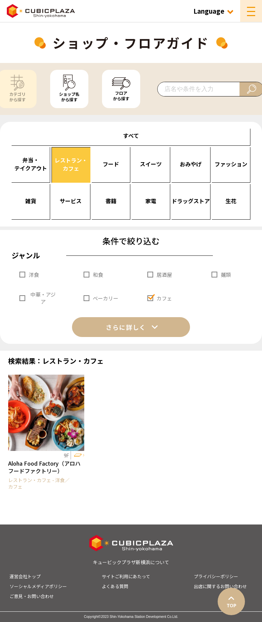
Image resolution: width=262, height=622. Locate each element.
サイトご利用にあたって (126, 576)
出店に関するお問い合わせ (220, 586)
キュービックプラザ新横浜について (131, 562)
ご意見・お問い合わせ (32, 596)
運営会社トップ (25, 576)
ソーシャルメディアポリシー (38, 586)
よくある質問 (115, 586)
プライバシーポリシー (216, 576)
